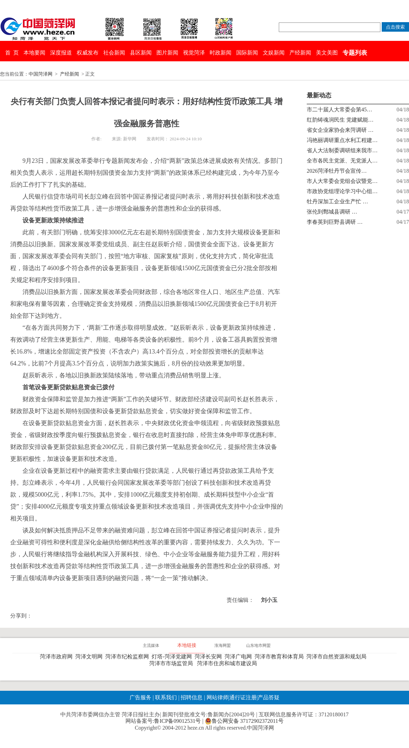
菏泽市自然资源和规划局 (337, 656)
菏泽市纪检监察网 (128, 656)
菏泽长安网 (210, 656)
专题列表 (355, 52)
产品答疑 (268, 697)
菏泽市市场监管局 (172, 663)
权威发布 (88, 53)
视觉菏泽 (194, 53)
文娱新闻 (274, 53)
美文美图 (327, 53)
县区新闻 (141, 53)
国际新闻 (247, 53)
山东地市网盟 (258, 645)
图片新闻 (167, 53)
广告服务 (140, 697)
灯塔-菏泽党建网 (173, 656)
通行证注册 (243, 697)
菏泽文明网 (90, 656)
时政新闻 (220, 53)
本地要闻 (34, 53)
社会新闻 (114, 53)
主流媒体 (151, 645)
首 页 (12, 53)
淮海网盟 (222, 645)
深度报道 (61, 53)
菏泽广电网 (240, 656)
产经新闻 (300, 53)
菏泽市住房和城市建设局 (228, 663)
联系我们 (166, 697)
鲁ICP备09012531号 (177, 721)
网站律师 (216, 697)
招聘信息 (191, 697)
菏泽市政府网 (57, 656)
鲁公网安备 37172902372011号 (244, 721)
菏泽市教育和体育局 (280, 656)
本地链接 (186, 645)
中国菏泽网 (40, 74)
